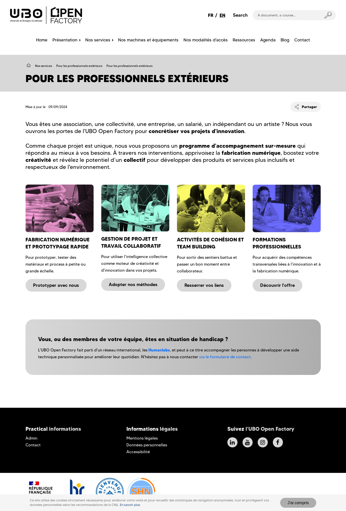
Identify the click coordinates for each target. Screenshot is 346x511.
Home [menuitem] (41, 39)
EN (222, 15)
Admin (31, 438)
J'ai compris (298, 503)
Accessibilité (138, 451)
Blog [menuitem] (285, 39)
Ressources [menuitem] (244, 39)
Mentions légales (142, 438)
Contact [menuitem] (302, 39)
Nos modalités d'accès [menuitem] (205, 39)
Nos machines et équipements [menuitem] (148, 39)
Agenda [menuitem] (268, 39)
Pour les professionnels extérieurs (79, 66)
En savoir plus (130, 505)
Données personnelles (146, 445)
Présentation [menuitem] (64, 39)
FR (211, 15)
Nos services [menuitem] (97, 39)
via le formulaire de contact (225, 356)
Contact (33, 445)
